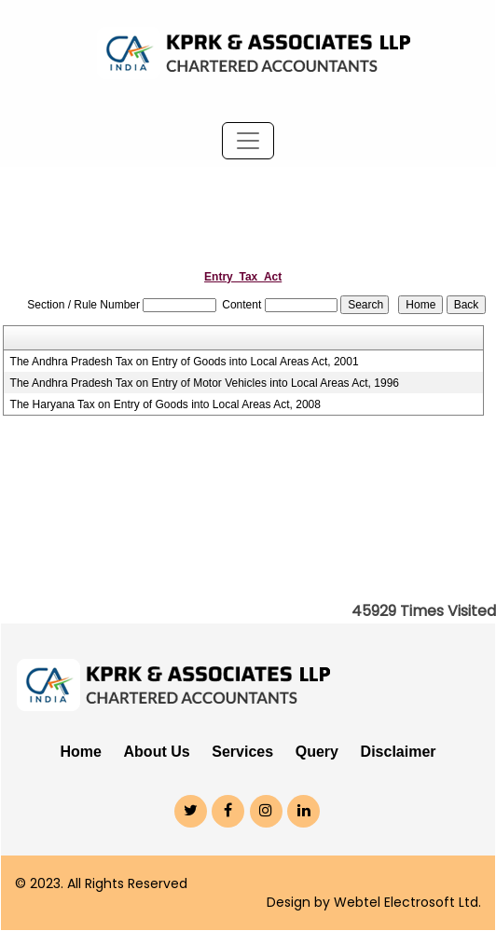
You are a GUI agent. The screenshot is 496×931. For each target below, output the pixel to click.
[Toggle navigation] (248, 140)
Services (242, 752)
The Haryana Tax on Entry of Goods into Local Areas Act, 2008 (165, 404)
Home (80, 752)
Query (317, 752)
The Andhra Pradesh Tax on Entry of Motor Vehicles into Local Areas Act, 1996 (204, 383)
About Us (157, 752)
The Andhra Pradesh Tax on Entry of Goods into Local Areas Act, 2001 (184, 361)
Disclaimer (398, 752)
